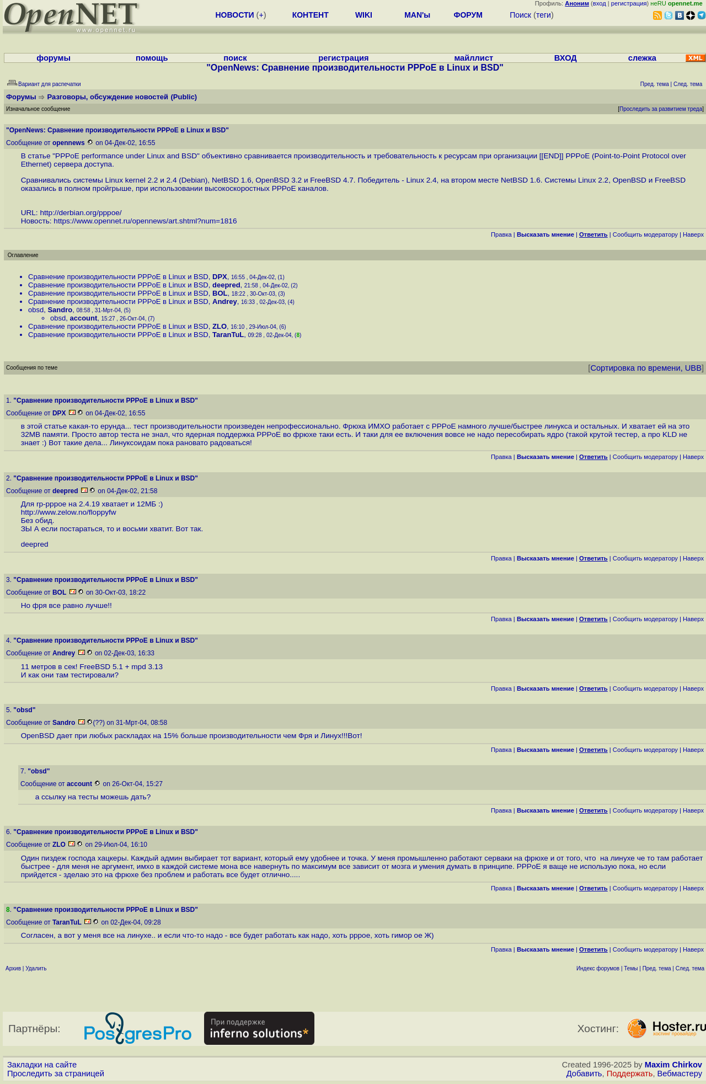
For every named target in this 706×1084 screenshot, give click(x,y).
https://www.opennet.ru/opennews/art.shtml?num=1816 (145, 221)
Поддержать (630, 1073)
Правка (501, 234)
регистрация (629, 3)
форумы (53, 58)
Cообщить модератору (645, 234)
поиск (235, 58)
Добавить (584, 1073)
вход (599, 3)
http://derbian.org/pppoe (79, 213)
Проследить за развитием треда (660, 109)
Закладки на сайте (42, 1064)
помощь (152, 58)
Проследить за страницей (55, 1073)
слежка (642, 58)
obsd (36, 310)
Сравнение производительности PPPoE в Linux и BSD (118, 277)
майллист (473, 58)
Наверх (693, 234)
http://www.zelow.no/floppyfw (68, 512)
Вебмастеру (679, 1073)
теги (543, 14)
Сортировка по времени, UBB (646, 368)
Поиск (520, 14)
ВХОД (565, 58)
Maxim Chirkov (673, 1064)
